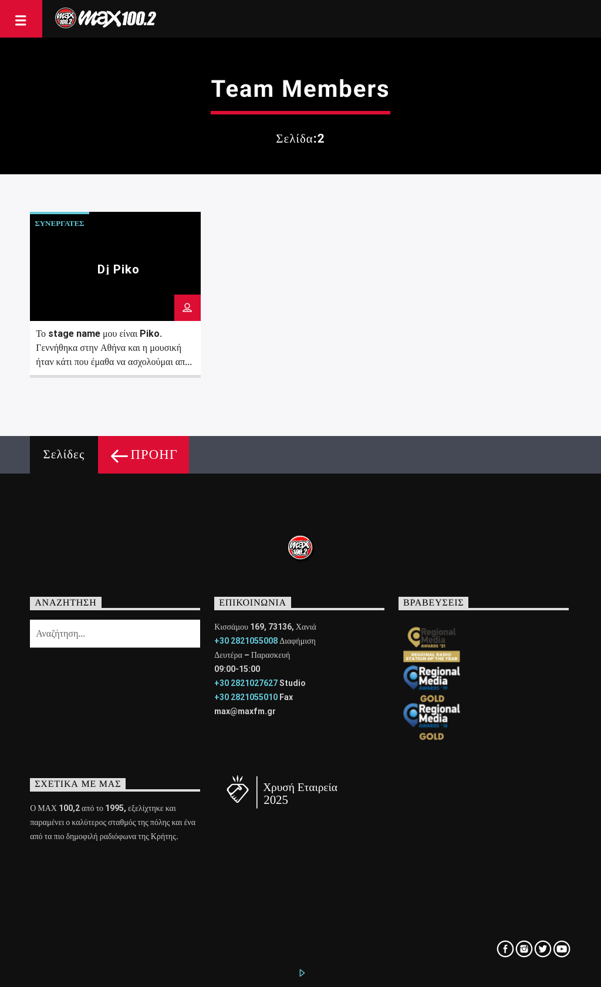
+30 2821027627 (246, 683)
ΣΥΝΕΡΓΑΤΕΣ (59, 223)
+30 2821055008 (246, 640)
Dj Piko (118, 269)
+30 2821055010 (246, 697)
